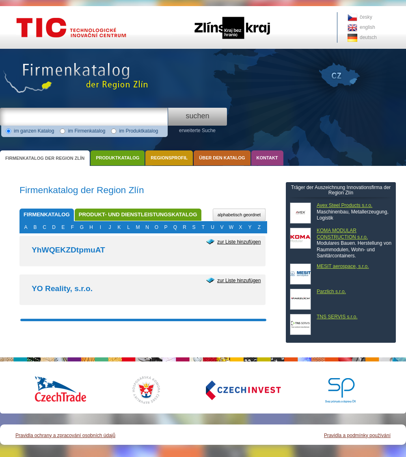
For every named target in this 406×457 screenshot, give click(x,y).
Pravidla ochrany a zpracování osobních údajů (65, 435)
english (367, 27)
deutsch (368, 37)
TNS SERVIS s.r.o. (337, 317)
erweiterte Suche (197, 130)
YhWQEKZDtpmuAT (68, 250)
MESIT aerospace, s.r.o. (343, 266)
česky (366, 17)
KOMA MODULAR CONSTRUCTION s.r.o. (342, 234)
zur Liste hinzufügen (239, 242)
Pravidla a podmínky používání (357, 435)
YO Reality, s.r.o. (62, 288)
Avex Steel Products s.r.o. (344, 205)
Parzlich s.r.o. (331, 291)
